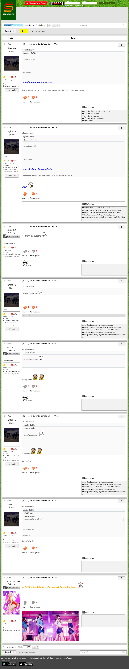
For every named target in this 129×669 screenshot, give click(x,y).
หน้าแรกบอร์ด (33, 31)
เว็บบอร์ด (47, 658)
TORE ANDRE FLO (11, 581)
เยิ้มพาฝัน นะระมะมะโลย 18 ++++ (95, 116)
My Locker (88, 107)
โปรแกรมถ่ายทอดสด (20, 658)
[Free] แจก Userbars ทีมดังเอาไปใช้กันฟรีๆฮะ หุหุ (99, 215)
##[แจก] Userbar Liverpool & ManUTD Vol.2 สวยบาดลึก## (102, 210)
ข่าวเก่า (10, 658)
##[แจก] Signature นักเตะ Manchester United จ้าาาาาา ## (102, 212)
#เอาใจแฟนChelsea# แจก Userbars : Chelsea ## (98, 208)
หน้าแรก (4, 658)
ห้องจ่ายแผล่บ (88, 121)
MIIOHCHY (12, 230)
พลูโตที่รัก (12, 132)
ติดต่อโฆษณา (68, 658)
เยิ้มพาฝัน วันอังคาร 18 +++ (92, 113)
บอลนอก (43, 31)
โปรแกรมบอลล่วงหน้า (36, 658)
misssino (11, 504)
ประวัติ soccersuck (56, 658)
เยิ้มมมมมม (11, 48)
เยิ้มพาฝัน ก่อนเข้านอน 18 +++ (94, 118)
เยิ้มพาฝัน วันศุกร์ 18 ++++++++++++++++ (97, 111)
